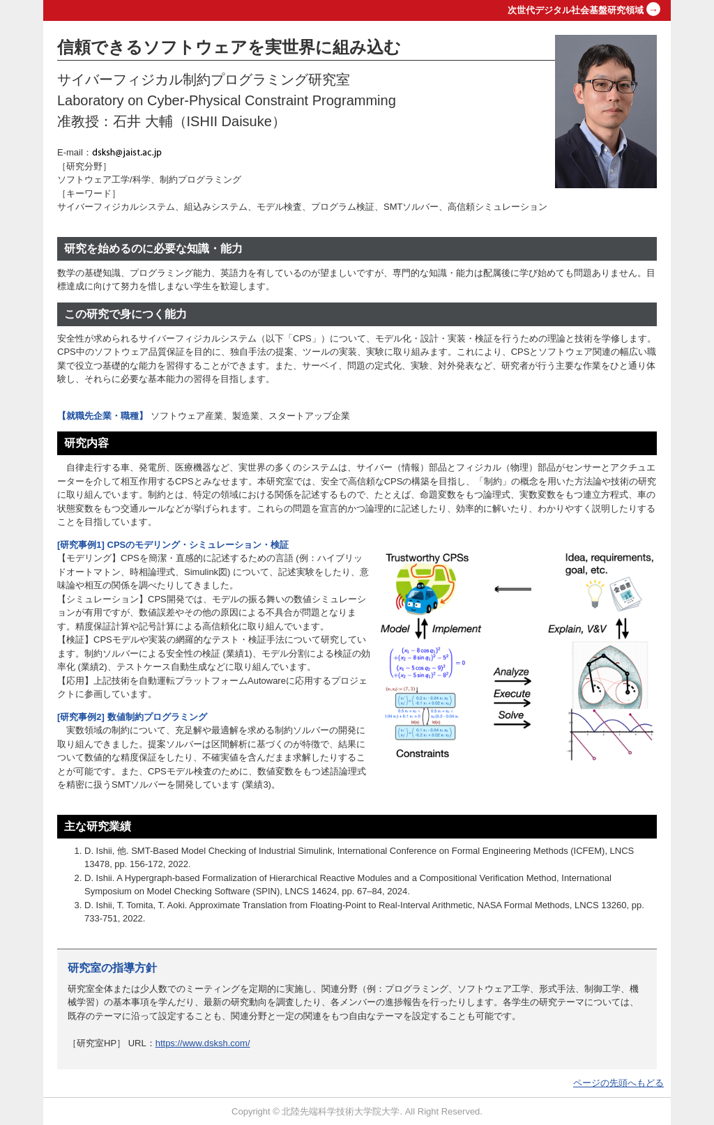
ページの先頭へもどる (618, 1083)
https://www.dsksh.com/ (202, 1043)
